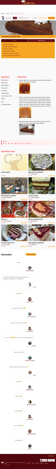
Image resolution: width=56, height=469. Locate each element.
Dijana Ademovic (32, 316)
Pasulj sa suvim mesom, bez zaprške (11, 55)
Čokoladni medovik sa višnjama (10, 46)
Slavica (34, 345)
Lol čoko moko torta (14, 235)
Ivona (34, 375)
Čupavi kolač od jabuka (14, 188)
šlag (18, 143)
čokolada (12, 143)
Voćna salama (14, 165)
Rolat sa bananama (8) (41, 212)
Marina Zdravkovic (31, 404)
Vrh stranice (51, 455)
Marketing (23, 462)
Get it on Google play (51, 460)
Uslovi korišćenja (17, 462)
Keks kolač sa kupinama (41, 165)
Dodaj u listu (51, 18)
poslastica (30, 143)
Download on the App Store (43, 460)
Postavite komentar (30, 254)
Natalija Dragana (30, 270)
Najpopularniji (41, 40)
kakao (23, 143)
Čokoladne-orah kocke (8, 44)
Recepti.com (28, 2)
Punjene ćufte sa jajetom (9, 51)
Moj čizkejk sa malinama (41, 235)
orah (5, 143)
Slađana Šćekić (30, 389)
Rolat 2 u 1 (14, 212)
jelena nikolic (30, 301)
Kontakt (5, 463)
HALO (9, 464)
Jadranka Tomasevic (30, 360)
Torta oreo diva (41, 188)
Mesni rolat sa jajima (8, 48)
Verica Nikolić (30, 331)
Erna (9, 18)
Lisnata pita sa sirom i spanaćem (10, 53)
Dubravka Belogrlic (31, 433)
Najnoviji (14, 40)
